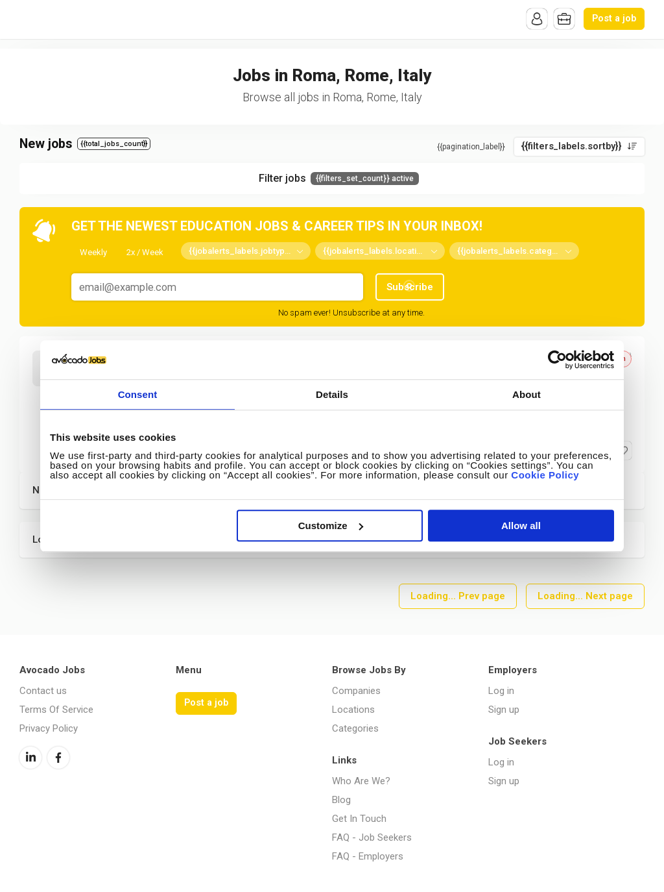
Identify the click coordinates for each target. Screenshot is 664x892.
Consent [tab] (138, 394)
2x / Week (144, 252)
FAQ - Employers (367, 856)
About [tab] (526, 394)
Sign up (503, 709)
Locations (353, 709)
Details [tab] (332, 394)
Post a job (614, 18)
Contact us (43, 691)
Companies (356, 691)
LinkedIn (30, 758)
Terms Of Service (56, 709)
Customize (330, 525)
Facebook (58, 758)
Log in (501, 691)
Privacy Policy (48, 728)
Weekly (93, 252)
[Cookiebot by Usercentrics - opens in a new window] (557, 359)
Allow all (521, 525)
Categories (355, 728)
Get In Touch (359, 818)
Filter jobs (339, 178)
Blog (341, 800)
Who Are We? (361, 781)
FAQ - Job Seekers (372, 837)
